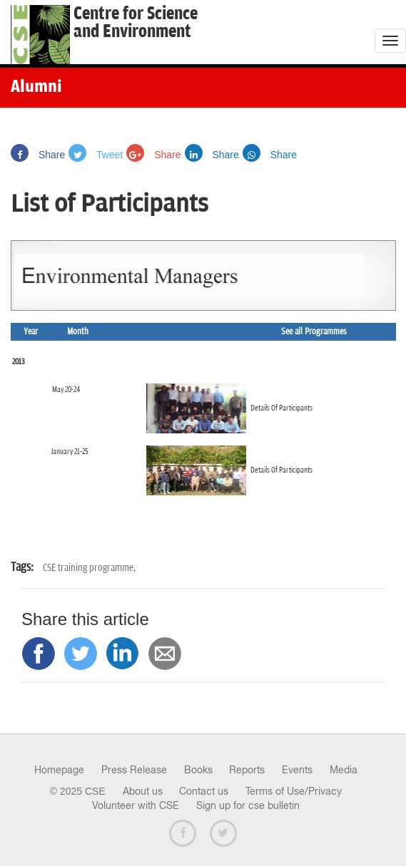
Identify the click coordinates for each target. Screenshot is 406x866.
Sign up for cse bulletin (248, 805)
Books (198, 769)
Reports (247, 769)
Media (343, 769)
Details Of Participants (281, 408)
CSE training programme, (89, 568)
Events (297, 769)
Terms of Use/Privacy (293, 791)
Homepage (59, 769)
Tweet (95, 154)
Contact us (203, 791)
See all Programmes (314, 331)
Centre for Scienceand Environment (135, 23)
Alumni (36, 87)
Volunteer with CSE (135, 805)
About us (143, 791)
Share (38, 154)
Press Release (134, 769)
